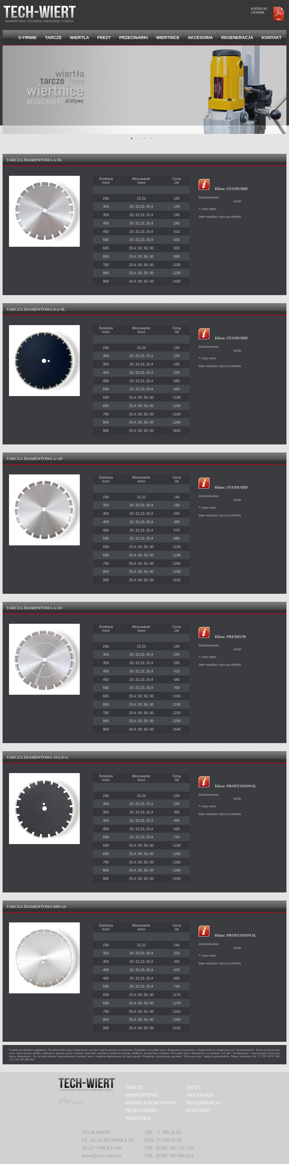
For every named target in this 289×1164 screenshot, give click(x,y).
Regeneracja (237, 37)
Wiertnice (168, 37)
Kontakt (271, 37)
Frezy (104, 37)
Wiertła (79, 37)
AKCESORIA (200, 1095)
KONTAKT (197, 1110)
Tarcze (53, 37)
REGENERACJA (203, 1102)
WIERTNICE (138, 1118)
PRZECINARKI (141, 1110)
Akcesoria (200, 37)
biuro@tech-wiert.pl (101, 1155)
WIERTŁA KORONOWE (150, 1102)
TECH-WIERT (96, 1132)
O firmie (27, 37)
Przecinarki (133, 37)
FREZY (194, 1087)
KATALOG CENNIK (259, 10)
